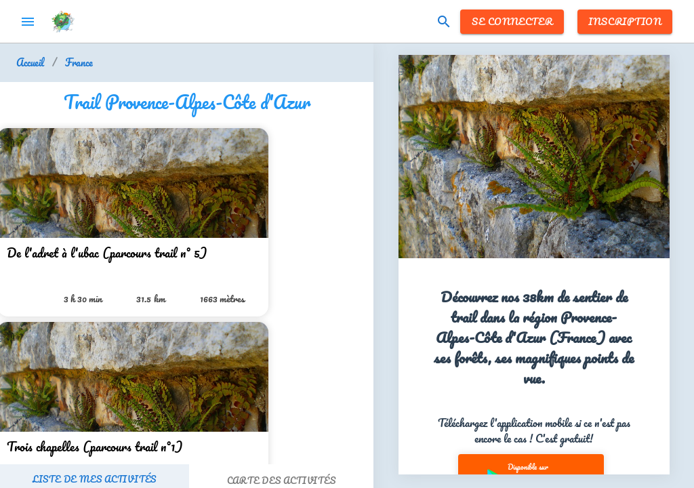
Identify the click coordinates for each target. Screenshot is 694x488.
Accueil (30, 63)
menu (28, 22)
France (79, 63)
